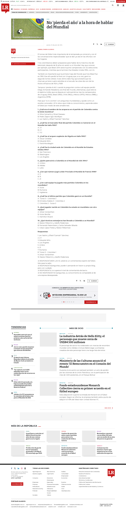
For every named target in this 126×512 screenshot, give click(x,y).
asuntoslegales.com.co (17, 504)
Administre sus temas (19, 63)
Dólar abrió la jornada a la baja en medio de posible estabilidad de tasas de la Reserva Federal (23, 384)
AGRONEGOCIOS (57, 9)
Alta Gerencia (51, 471)
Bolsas (16, 344)
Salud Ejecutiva (65, 490)
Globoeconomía (66, 484)
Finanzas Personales (53, 484)
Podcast (35, 490)
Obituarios (50, 488)
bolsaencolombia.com (76, 504)
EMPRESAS (31, 9)
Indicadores (36, 486)
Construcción (93, 12)
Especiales (50, 482)
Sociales (35, 495)
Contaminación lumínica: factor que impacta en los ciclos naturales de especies (105, 450)
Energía (28, 445)
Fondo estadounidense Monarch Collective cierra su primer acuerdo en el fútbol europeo (85, 388)
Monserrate (83, 12)
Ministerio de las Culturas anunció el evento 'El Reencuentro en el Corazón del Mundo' (85, 363)
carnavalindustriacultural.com (38, 506)
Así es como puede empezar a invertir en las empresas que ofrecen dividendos (24, 348)
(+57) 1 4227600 (16, 478)
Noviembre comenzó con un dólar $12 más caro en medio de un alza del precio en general (106, 436)
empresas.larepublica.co (45, 504)
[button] (40, 296)
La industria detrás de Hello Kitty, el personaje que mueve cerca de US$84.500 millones (82, 339)
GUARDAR (110, 44)
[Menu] (12, 9)
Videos (49, 495)
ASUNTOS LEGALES (76, 9)
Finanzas (35, 484)
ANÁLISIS (66, 9)
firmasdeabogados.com (61, 504)
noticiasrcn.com (72, 506)
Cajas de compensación (42, 12)
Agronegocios (37, 471)
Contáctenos (82, 476)
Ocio (62, 488)
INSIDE (103, 9)
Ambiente (99, 445)
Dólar (52, 12)
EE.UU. (15, 355)
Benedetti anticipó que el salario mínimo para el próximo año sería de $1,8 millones (23, 337)
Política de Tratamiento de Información (90, 482)
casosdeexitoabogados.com (19, 506)
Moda (15, 392)
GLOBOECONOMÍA (45, 9)
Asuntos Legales (37, 473)
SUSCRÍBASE (121, 1)
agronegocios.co (31, 504)
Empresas (35, 482)
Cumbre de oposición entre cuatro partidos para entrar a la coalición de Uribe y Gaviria (69, 437)
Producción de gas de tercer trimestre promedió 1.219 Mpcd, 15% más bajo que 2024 (34, 450)
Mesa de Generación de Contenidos (89, 471)
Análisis (63, 471)
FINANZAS (16, 9)
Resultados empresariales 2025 (64, 12)
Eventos (63, 482)
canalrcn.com (52, 506)
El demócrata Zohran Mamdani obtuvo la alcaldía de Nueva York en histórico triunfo (24, 360)
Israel (27, 431)
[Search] (112, 5)
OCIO (37, 9)
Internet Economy (38, 488)
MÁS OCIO (108, 408)
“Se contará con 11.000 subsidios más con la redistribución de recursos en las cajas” (24, 372)
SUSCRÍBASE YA (91, 302)
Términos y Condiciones (85, 480)
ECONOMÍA (24, 9)
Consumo (35, 478)
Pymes (77, 12)
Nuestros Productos (84, 473)
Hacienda (16, 332)
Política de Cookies (84, 484)
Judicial (63, 431)
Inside (63, 486)
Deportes (64, 445)
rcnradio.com (62, 506)
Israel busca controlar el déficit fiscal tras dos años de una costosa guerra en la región (34, 436)
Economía (64, 478)
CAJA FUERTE (87, 9)
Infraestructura (51, 486)
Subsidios (31, 12)
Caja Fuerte (50, 473)
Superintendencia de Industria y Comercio (91, 486)
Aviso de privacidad (84, 478)
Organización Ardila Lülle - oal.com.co (106, 504)
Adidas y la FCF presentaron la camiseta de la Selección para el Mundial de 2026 (24, 396)
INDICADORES (96, 9)
